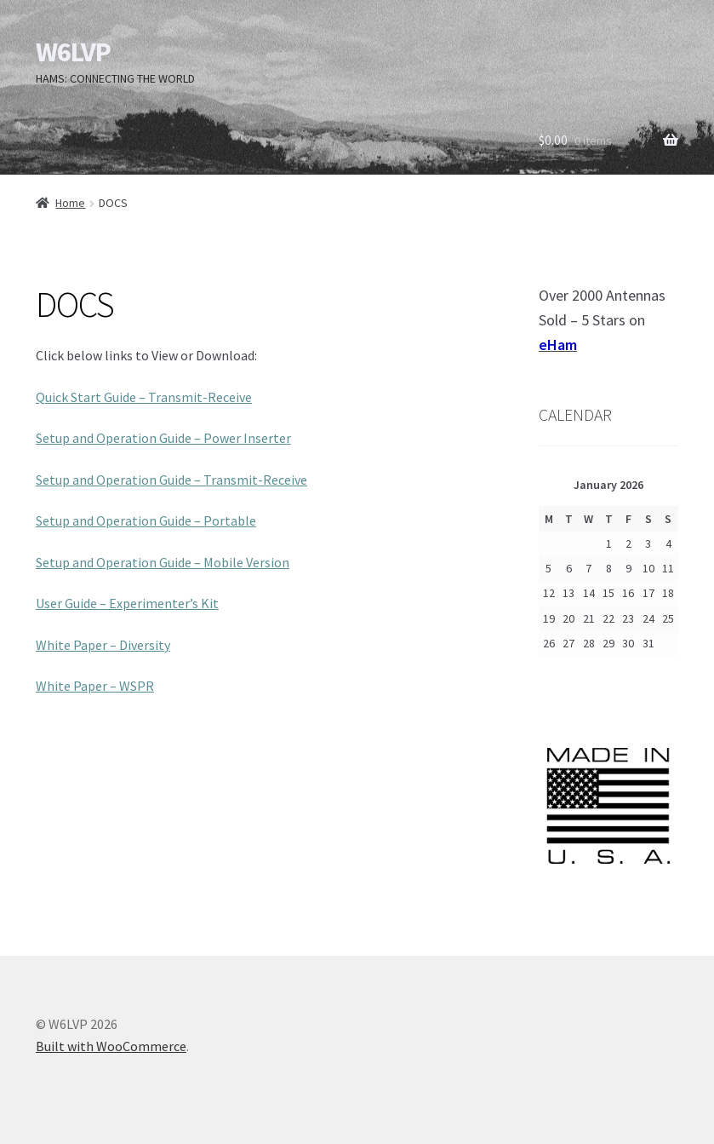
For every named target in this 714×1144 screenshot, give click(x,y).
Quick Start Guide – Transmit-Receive (144, 396)
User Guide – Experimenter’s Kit (127, 603)
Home (70, 202)
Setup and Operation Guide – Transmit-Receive (171, 479)
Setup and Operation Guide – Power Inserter (163, 437)
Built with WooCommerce (111, 1046)
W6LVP (73, 52)
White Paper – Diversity (103, 644)
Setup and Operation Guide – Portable (146, 520)
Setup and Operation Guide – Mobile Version (162, 562)
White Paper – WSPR (95, 685)
